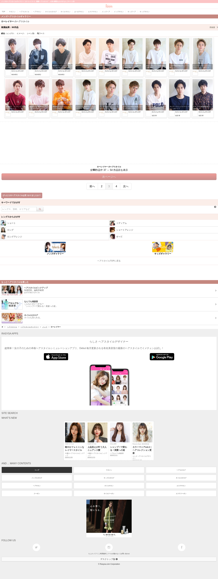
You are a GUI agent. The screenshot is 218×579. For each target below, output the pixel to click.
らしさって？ (92, 553)
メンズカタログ (37, 478)
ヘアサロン (37, 486)
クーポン (37, 493)
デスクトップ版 (109, 559)
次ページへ (109, 176)
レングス (10, 33)
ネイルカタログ (181, 478)
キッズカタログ (109, 478)
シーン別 (31, 33)
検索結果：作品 (109, 27)
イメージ (21, 33)
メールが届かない (113, 553)
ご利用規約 (102, 553)
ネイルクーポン (109, 493)
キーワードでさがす (10, 202)
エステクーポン (181, 493)
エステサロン (181, 486)
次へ (125, 186)
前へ (92, 186)
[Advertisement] (109, 143)
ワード (41, 33)
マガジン (109, 470)
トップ (37, 470)
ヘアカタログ (181, 470)
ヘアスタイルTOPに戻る (109, 261)
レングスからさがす (10, 217)
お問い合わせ (125, 553)
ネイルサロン (109, 486)
